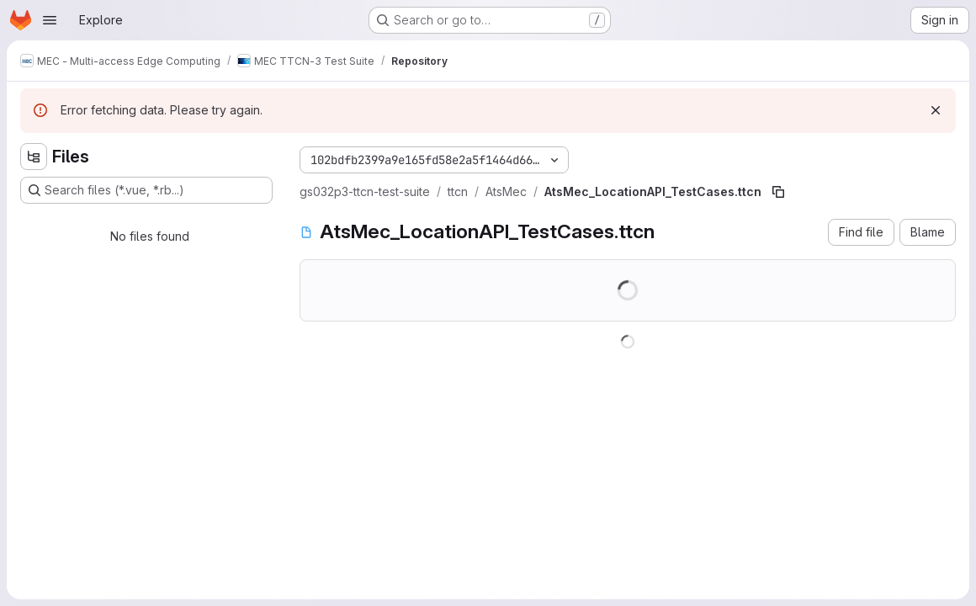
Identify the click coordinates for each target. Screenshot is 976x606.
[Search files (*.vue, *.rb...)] (146, 190)
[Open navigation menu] (49, 20)
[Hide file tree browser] (33, 156)
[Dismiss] (936, 110)
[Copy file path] (778, 191)
